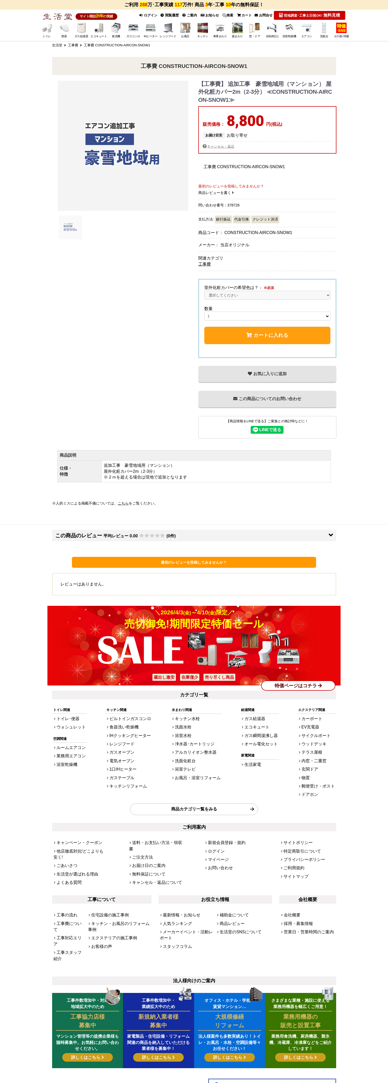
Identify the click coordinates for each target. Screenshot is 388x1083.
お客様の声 (99, 905)
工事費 (204, 263)
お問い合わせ (218, 845)
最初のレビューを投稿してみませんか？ (194, 561)
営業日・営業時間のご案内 (304, 898)
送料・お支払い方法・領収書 (154, 824)
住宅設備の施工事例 (106, 883)
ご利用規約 (292, 845)
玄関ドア (314, 758)
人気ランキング (175, 890)
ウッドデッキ (318, 737)
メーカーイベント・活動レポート (188, 898)
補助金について (231, 883)
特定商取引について (299, 831)
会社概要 (290, 883)
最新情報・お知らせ (178, 883)
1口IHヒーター (124, 758)
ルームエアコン (68, 742)
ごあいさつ (65, 838)
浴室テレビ (187, 758)
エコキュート (258, 723)
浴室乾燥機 (65, 756)
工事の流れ (65, 883)
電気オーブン (123, 751)
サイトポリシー (295, 824)
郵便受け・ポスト (321, 773)
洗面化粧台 (187, 751)
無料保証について (145, 845)
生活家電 (255, 756)
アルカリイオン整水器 (196, 744)
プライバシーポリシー (300, 838)
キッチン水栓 (189, 716)
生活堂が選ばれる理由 (73, 845)
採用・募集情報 (295, 890)
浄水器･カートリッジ (195, 737)
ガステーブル (123, 765)
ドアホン (314, 780)
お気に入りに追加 (267, 373)
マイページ (216, 838)
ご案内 (184, 15)
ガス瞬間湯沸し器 (261, 730)
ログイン (139, 15)
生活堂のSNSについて (237, 898)
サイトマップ (294, 852)
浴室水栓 (185, 730)
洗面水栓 (185, 723)
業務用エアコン (68, 749)
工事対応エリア (68, 898)
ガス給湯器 (256, 716)
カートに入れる (267, 334)
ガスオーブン (123, 744)
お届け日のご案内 (145, 838)
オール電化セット (261, 737)
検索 (224, 15)
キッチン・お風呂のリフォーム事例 (118, 890)
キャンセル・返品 (221, 145)
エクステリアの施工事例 (109, 898)
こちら (123, 503)
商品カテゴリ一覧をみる (194, 792)
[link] (130, 1059)
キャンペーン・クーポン (75, 824)
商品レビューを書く (216, 192)
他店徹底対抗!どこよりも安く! (79, 831)
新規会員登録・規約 (223, 824)
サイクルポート (319, 730)
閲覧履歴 (162, 15)
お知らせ (205, 15)
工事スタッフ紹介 (70, 905)
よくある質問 (67, 852)
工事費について (68, 890)
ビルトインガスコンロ (129, 716)
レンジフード (123, 737)
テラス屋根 (316, 744)
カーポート (316, 716)
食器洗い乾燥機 (124, 723)
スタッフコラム (175, 905)
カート (241, 15)
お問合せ (263, 15)
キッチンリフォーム (128, 773)
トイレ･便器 (66, 716)
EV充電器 (315, 723)
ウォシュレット (68, 723)
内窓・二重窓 (318, 751)
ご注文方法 (140, 831)
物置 (311, 765)
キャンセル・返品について (152, 852)
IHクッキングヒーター (129, 730)
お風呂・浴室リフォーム (197, 765)
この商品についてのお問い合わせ (267, 398)
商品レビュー (230, 890)
